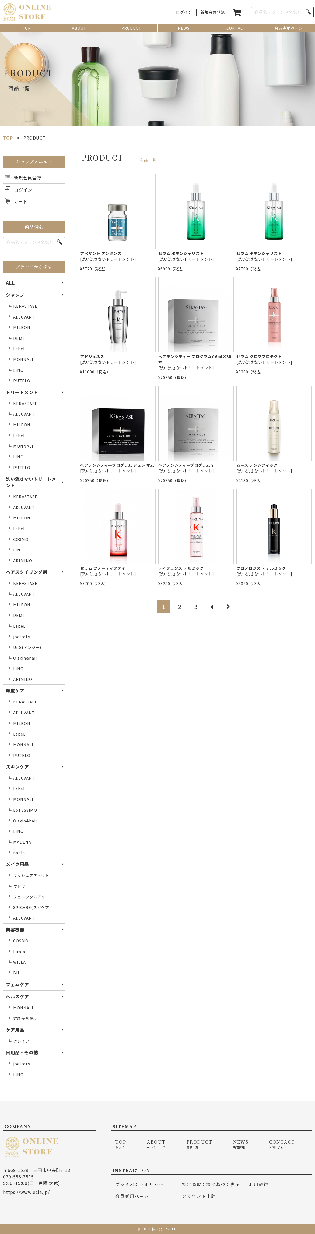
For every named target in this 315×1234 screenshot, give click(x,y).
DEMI (16, 338)
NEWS (184, 28)
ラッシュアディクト (29, 875)
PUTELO (19, 381)
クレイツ (19, 1041)
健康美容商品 (23, 1018)
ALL (10, 283)
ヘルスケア (17, 996)
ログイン (184, 12)
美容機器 (15, 929)
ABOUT (79, 28)
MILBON (19, 327)
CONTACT (236, 28)
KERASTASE (23, 306)
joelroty (19, 637)
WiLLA (17, 962)
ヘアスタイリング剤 (26, 572)
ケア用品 (15, 1030)
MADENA (20, 842)
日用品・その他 (22, 1052)
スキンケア (17, 766)
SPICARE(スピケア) (29, 907)
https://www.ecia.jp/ (26, 1192)
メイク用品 (17, 864)
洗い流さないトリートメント (31, 482)
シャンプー (17, 295)
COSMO (18, 539)
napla (16, 853)
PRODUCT (131, 28)
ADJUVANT (21, 317)
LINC (15, 370)
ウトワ (17, 886)
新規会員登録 (213, 12)
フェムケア (17, 984)
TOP (26, 28)
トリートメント (22, 392)
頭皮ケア (15, 690)
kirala (17, 952)
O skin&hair (23, 658)
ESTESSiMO (22, 810)
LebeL (17, 349)
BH (14, 973)
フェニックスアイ (27, 897)
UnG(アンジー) (24, 647)
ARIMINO (20, 561)
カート (21, 201)
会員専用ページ (289, 28)
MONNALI (21, 359)
